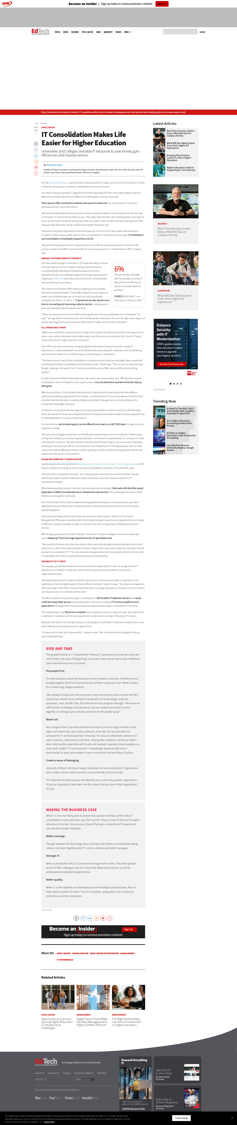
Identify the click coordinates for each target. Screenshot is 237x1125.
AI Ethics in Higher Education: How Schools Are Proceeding (181, 473)
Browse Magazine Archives (165, 1107)
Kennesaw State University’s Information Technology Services (107, 464)
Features (75, 32)
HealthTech (90, 1098)
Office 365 (59, 278)
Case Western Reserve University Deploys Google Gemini (180, 485)
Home (36, 123)
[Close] (232, 1118)
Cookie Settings (181, 1118)
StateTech (72, 1098)
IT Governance (65, 959)
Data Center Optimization (104, 953)
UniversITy (108, 32)
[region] (118, 1118)
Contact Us (53, 1073)
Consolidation (80, 953)
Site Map (101, 1073)
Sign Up (160, 3)
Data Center (44, 123)
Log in (202, 32)
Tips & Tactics (87, 32)
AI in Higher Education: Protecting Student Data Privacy (179, 461)
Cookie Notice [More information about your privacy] (49, 1122)
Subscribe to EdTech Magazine (167, 1101)
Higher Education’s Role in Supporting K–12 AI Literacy (181, 168)
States (65, 32)
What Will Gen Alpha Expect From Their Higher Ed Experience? (181, 145)
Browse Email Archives (163, 1078)
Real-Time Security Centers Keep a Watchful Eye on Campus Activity (180, 133)
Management (127, 953)
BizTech (41, 1098)
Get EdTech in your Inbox (164, 1072)
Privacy (66, 1073)
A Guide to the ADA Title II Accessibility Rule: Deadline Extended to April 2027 (181, 448)
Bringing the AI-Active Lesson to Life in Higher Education (179, 157)
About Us (39, 1073)
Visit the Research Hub (133, 1109)
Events (118, 32)
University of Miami (58, 182)
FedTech (55, 1098)
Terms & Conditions (84, 1073)
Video (98, 32)
